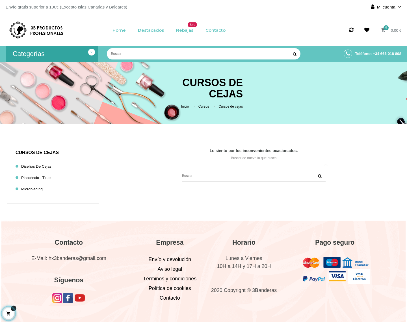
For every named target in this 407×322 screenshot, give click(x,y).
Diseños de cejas (38, 166)
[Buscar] (203, 53)
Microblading (33, 189)
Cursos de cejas (37, 152)
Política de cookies (170, 288)
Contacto (170, 298)
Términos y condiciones (169, 279)
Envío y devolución (169, 259)
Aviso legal (169, 269)
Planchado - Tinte (37, 177)
